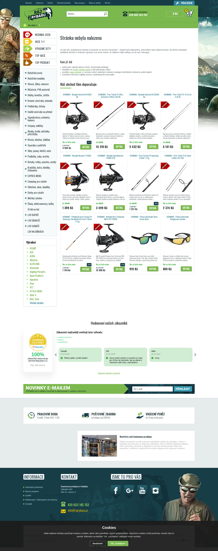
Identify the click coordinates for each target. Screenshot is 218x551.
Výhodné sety (43, 49)
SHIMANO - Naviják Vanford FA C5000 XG (144, 95)
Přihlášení (186, 3)
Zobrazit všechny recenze (109, 373)
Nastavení (98, 543)
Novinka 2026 (42, 35)
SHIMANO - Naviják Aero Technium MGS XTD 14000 (110, 218)
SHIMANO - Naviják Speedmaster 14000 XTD (111, 156)
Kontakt (50, 2)
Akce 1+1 (39, 42)
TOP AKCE (40, 55)
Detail (85, 147)
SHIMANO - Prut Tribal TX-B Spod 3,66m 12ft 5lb (177, 156)
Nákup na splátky (95, 2)
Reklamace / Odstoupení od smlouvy (41, 500)
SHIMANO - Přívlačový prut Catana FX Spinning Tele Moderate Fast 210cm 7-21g (77, 219)
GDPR (28, 495)
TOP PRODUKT (42, 62)
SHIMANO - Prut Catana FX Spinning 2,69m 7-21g (144, 156)
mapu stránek (75, 72)
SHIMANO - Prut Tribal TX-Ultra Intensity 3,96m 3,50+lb (110, 95)
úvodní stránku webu (82, 70)
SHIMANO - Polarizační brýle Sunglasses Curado (178, 218)
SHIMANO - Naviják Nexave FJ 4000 (77, 155)
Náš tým (107, 2)
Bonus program (80, 2)
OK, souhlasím (118, 543)
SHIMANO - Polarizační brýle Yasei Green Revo (144, 218)
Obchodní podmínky (63, 2)
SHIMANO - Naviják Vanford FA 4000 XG (77, 95)
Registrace (39, 2)
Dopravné (28, 2)
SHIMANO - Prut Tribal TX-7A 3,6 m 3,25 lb (177, 95)
